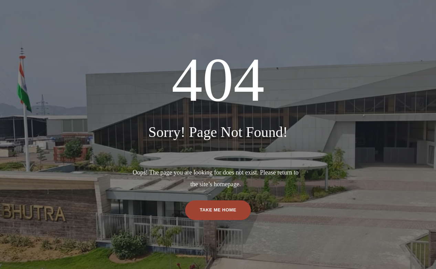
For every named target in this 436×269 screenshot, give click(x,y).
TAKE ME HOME (218, 209)
